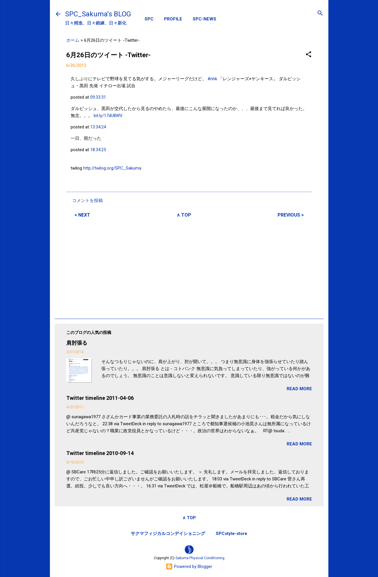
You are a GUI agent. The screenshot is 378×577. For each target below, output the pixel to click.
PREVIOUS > (291, 215)
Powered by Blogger (189, 566)
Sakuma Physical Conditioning (199, 558)
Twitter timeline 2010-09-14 (100, 453)
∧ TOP (184, 215)
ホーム (72, 40)
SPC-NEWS (204, 19)
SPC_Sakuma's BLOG (98, 14)
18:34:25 (98, 149)
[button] (308, 55)
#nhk (212, 78)
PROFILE (173, 19)
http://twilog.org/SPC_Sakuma (112, 168)
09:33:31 (98, 97)
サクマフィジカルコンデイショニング (168, 533)
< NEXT (82, 215)
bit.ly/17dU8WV (108, 115)
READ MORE (299, 388)
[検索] (320, 13)
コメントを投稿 (87, 200)
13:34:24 (98, 127)
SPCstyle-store (231, 533)
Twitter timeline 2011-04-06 (100, 398)
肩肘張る (76, 343)
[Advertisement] (189, 267)
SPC (149, 19)
